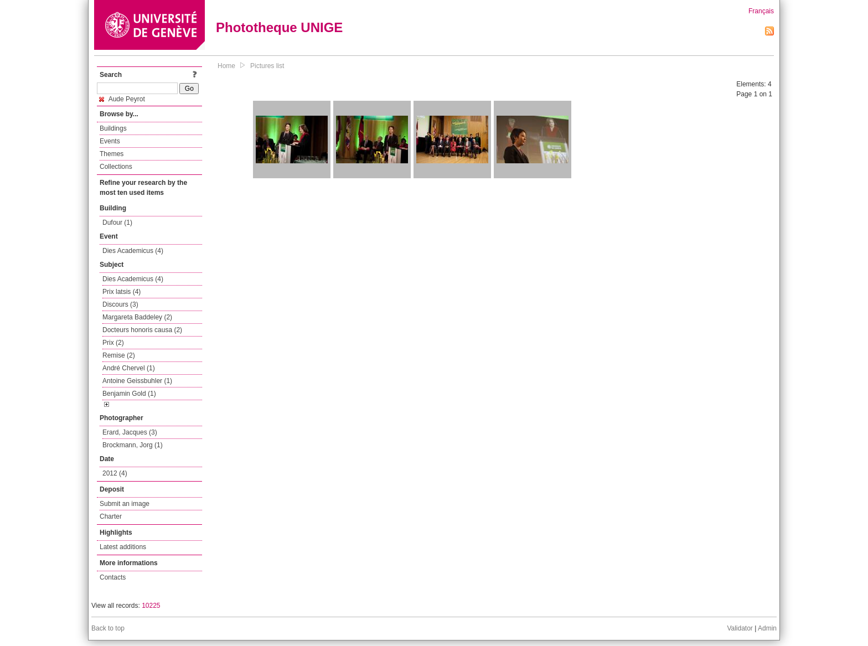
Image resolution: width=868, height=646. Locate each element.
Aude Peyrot (122, 99)
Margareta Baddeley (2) (137, 317)
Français (761, 11)
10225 (151, 605)
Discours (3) (120, 304)
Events (110, 141)
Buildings (113, 128)
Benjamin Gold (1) (129, 393)
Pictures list (267, 66)
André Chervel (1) (128, 368)
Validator (739, 628)
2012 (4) (114, 473)
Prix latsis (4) (121, 292)
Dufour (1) (117, 222)
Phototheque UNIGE (279, 27)
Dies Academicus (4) (132, 251)
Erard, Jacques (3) (129, 432)
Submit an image (124, 504)
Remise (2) (118, 355)
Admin (767, 628)
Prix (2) (113, 343)
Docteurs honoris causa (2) (142, 330)
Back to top (108, 628)
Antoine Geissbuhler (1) (137, 381)
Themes (111, 154)
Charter (111, 516)
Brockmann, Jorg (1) (132, 445)
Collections (116, 166)
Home (226, 66)
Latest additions (123, 547)
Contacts (113, 577)
